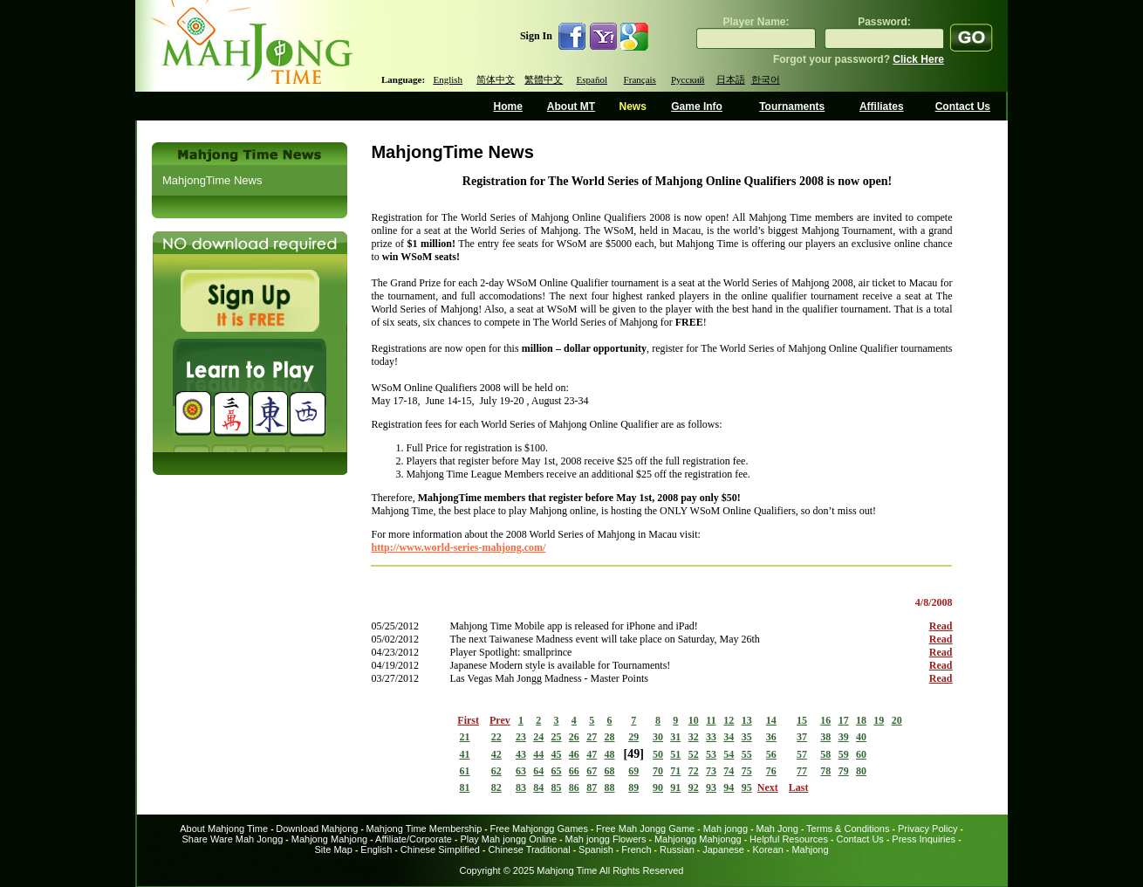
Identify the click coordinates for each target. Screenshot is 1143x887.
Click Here (918, 59)
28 (610, 737)
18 (861, 720)
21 (465, 737)
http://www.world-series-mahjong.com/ (458, 547)
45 (556, 754)
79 (843, 771)
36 (771, 737)
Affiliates (881, 106)
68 (610, 771)
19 (878, 720)
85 (556, 787)
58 (825, 754)
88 (610, 787)
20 (897, 720)
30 (658, 737)
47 (591, 754)
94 (728, 787)
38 (825, 737)
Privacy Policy (927, 828)
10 (693, 720)
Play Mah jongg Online (508, 839)
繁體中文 (543, 79)
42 (496, 754)
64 (538, 771)
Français (640, 79)
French (636, 849)
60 (861, 754)
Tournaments (792, 106)
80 (861, 771)
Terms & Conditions (847, 828)
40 (861, 737)
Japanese (723, 849)
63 (521, 771)
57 (802, 754)
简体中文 (495, 79)
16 (825, 720)
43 (521, 754)
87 (591, 787)
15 (802, 720)
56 (771, 754)
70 (658, 771)
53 (711, 754)
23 (521, 737)
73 (711, 771)
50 (658, 754)
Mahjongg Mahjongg (698, 839)
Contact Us (962, 106)
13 (747, 720)
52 (693, 754)
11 (710, 720)
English (447, 79)
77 (802, 771)
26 (574, 737)
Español (592, 79)
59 (843, 754)
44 (538, 754)
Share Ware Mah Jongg (233, 839)
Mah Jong (777, 828)
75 (747, 771)
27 (591, 737)
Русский (688, 79)
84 (538, 787)
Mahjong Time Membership (424, 828)
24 (538, 737)
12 (728, 720)
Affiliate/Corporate (413, 839)
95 (747, 787)
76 (771, 771)
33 (711, 737)
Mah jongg (725, 828)
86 (574, 787)
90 (658, 787)
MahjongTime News (212, 180)
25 (556, 737)
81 (465, 787)
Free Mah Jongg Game (645, 828)
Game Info (696, 106)
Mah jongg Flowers (606, 839)
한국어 (765, 79)
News (632, 106)
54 (728, 754)
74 (728, 771)
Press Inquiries (923, 839)
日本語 (730, 79)
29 (633, 737)
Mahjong (809, 849)
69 (633, 771)
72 (693, 771)
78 (825, 771)
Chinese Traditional (529, 849)
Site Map (333, 849)
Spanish (595, 849)
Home (508, 106)
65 (556, 771)
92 (693, 787)
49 (633, 753)
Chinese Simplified (440, 849)
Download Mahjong (317, 828)
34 (728, 737)
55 (747, 754)
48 (610, 754)
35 (747, 737)
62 (496, 771)
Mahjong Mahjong (329, 839)
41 (465, 754)
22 (496, 737)
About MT (571, 106)
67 (591, 771)
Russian (677, 849)
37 (802, 737)
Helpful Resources (788, 839)
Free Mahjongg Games (538, 828)
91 (675, 787)
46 (574, 754)
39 (843, 737)
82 (496, 787)
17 (843, 720)
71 (675, 771)
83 (521, 787)
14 (771, 720)
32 (693, 737)
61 (465, 771)
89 (633, 787)
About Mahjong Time (224, 828)
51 (675, 754)
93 (711, 787)
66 (574, 771)
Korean (767, 849)
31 (675, 737)
